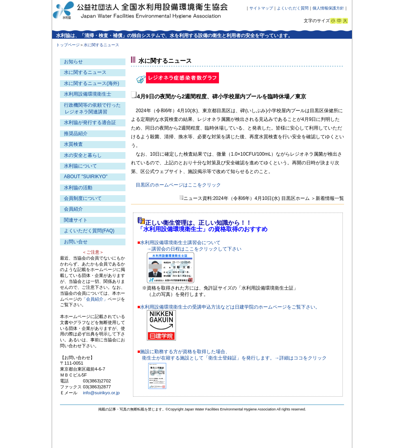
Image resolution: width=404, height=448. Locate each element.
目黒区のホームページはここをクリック (178, 185)
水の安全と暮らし (83, 155)
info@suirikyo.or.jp (101, 392)
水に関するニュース (85, 72)
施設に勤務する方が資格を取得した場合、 (185, 351)
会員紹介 (73, 209)
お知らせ (73, 61)
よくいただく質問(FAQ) (89, 230)
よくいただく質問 (293, 8)
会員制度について (83, 198)
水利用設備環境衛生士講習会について (180, 242)
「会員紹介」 (95, 299)
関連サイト (76, 220)
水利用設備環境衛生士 (87, 94)
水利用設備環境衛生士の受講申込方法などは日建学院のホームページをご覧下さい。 (230, 307)
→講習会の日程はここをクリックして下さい (194, 249)
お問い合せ (76, 242)
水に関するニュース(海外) (91, 83)
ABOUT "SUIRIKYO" (85, 176)
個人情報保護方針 (328, 8)
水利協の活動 (78, 187)
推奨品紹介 (76, 133)
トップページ (68, 45)
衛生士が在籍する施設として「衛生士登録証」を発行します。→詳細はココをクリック (234, 358)
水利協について (80, 166)
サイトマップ (261, 8)
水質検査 (73, 144)
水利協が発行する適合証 (90, 122)
